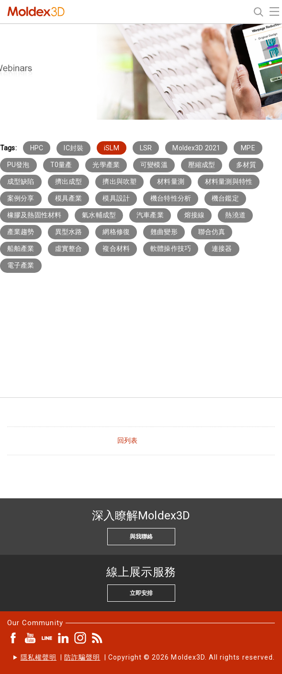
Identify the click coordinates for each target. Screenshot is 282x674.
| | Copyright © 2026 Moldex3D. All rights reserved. (148, 657)
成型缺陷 (20, 181)
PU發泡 (18, 164)
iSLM (111, 148)
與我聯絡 (141, 536)
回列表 (127, 440)
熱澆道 (235, 215)
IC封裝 (73, 148)
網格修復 (116, 232)
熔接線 (194, 215)
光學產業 (106, 164)
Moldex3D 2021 (196, 148)
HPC (36, 148)
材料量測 (170, 181)
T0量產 (61, 164)
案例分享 (20, 198)
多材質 (246, 164)
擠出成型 (68, 181)
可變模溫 (154, 164)
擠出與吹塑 (119, 181)
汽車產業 (150, 215)
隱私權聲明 (38, 657)
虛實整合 (68, 248)
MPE (248, 148)
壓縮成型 (201, 164)
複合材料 (116, 248)
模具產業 (68, 198)
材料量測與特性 (228, 181)
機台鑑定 (225, 198)
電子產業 (20, 265)
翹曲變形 (164, 232)
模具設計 (116, 198)
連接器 (222, 248)
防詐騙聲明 (82, 657)
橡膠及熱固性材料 (34, 215)
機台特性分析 (170, 198)
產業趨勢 (20, 232)
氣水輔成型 (99, 215)
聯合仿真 (212, 232)
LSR (146, 148)
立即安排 (141, 593)
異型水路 (68, 232)
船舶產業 (20, 248)
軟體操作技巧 (170, 248)
